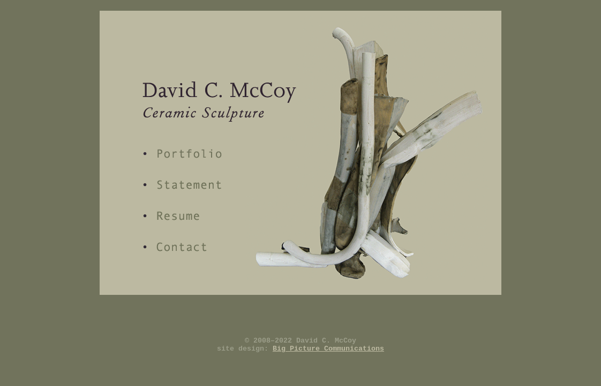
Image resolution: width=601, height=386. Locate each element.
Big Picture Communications (328, 349)
